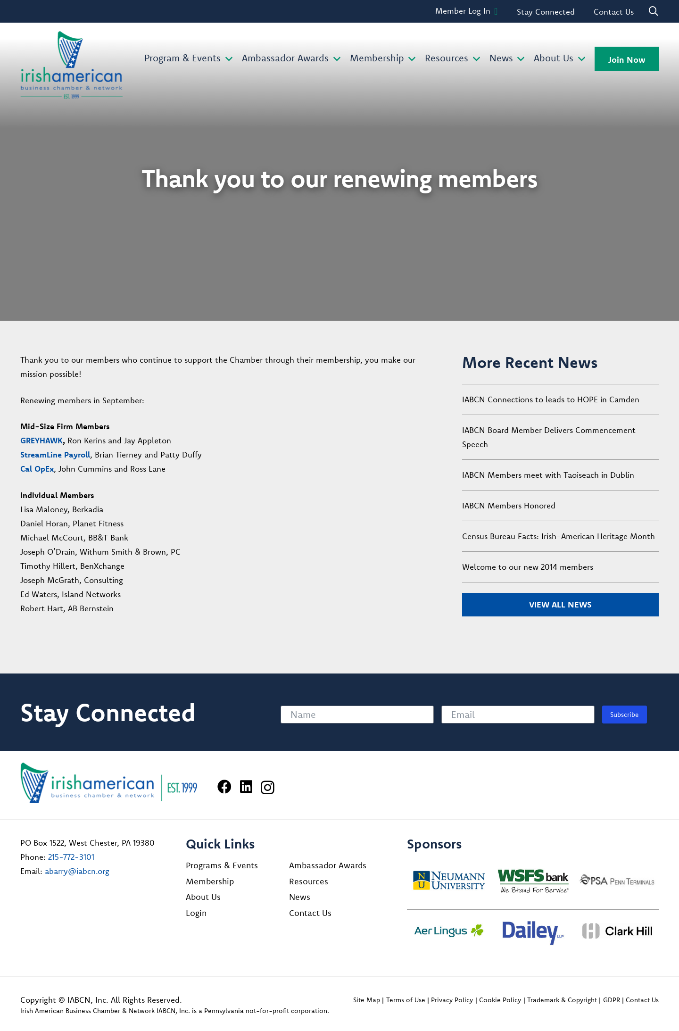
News (299, 896)
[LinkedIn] (246, 787)
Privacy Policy (452, 1000)
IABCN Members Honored (508, 505)
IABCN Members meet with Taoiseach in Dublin (548, 475)
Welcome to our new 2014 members (527, 567)
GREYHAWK (41, 440)
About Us (203, 896)
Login (196, 912)
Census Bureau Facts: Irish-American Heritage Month (558, 536)
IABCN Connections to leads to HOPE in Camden (550, 399)
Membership (210, 881)
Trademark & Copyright (562, 1000)
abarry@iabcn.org (77, 871)
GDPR (611, 1000)
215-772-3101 (71, 857)
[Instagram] (267, 787)
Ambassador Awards (327, 865)
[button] (226, 59)
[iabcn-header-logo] (71, 65)
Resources (308, 881)
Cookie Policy (500, 1000)
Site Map (366, 1000)
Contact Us (310, 912)
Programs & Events (222, 865)
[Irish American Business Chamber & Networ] (109, 782)
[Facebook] (224, 787)
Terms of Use (405, 1000)
